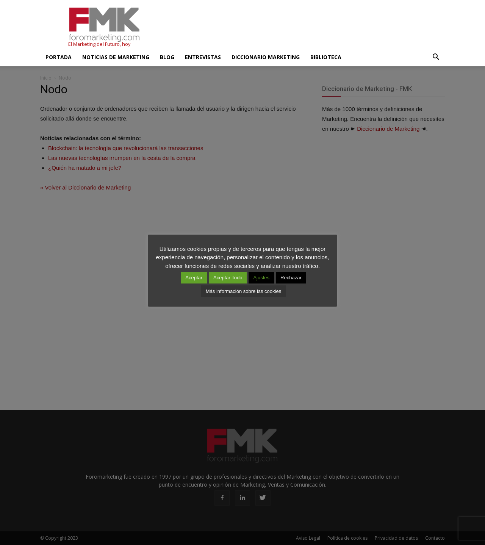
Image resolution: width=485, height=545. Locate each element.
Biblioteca (325, 57)
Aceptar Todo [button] (227, 277)
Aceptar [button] (193, 277)
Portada (58, 57)
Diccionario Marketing (266, 57)
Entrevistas (203, 57)
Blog (167, 57)
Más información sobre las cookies (243, 291)
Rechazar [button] (291, 277)
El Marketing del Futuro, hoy (99, 44)
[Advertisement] (307, 28)
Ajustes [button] (261, 277)
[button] (436, 57)
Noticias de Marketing (115, 57)
